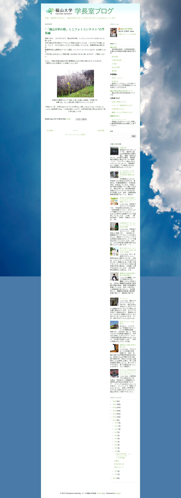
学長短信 (114, 81)
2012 (115, 420)
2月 (116, 471)
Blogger (118, 493)
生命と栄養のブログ (118, 102)
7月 (116, 438)
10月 (116, 429)
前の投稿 (101, 130)
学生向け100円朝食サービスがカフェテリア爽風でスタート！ (128, 200)
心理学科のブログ (117, 109)
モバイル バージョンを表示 (75, 134)
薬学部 (114, 71)
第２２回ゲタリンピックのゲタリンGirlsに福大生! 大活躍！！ (128, 250)
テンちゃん (124, 298)
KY (62, 63)
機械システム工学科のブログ (121, 112)
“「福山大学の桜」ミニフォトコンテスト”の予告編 (122, 456)
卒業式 (116, 461)
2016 (115, 407)
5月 (116, 445)
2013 (115, 417)
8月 (116, 435)
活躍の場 (123, 148)
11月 (116, 426)
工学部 (114, 64)
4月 (116, 448)
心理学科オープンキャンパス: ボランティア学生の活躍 (128, 225)
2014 (115, 414)
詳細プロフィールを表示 (127, 34)
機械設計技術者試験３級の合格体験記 (128, 274)
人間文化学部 (116, 60)
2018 (115, 401)
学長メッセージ (116, 78)
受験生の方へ (115, 116)
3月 (116, 451)
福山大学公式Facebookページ (121, 91)
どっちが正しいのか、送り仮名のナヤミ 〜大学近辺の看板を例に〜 (128, 173)
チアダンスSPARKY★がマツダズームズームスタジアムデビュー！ (128, 372)
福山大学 (113, 47)
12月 (116, 423)
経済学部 (115, 57)
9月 (116, 432)
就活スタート (119, 467)
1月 (116, 474)
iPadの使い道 (119, 464)
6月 (116, 442)
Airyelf (99, 493)
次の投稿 (50, 130)
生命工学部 (116, 67)
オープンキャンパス (118, 119)
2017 (115, 404)
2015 (115, 411)
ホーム (75, 130)
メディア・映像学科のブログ (121, 105)
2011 (115, 478)
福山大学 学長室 (126, 29)
